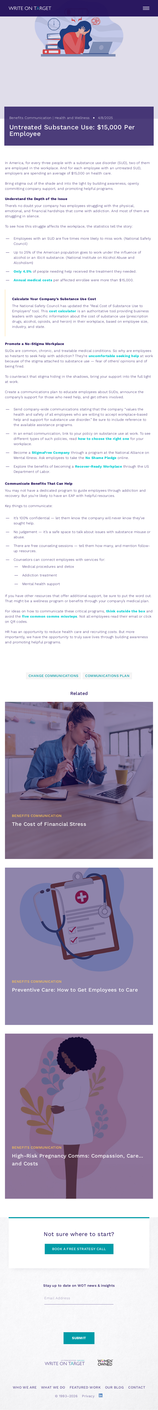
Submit (79, 1338)
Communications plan (107, 676)
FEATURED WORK (85, 1387)
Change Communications (53, 676)
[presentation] (77, 1317)
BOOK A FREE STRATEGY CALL (79, 1249)
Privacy (88, 1396)
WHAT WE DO (53, 1387)
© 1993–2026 (66, 1396)
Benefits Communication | (32, 118)
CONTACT (136, 1387)
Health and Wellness (72, 118)
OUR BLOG (114, 1387)
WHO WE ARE (25, 1387)
